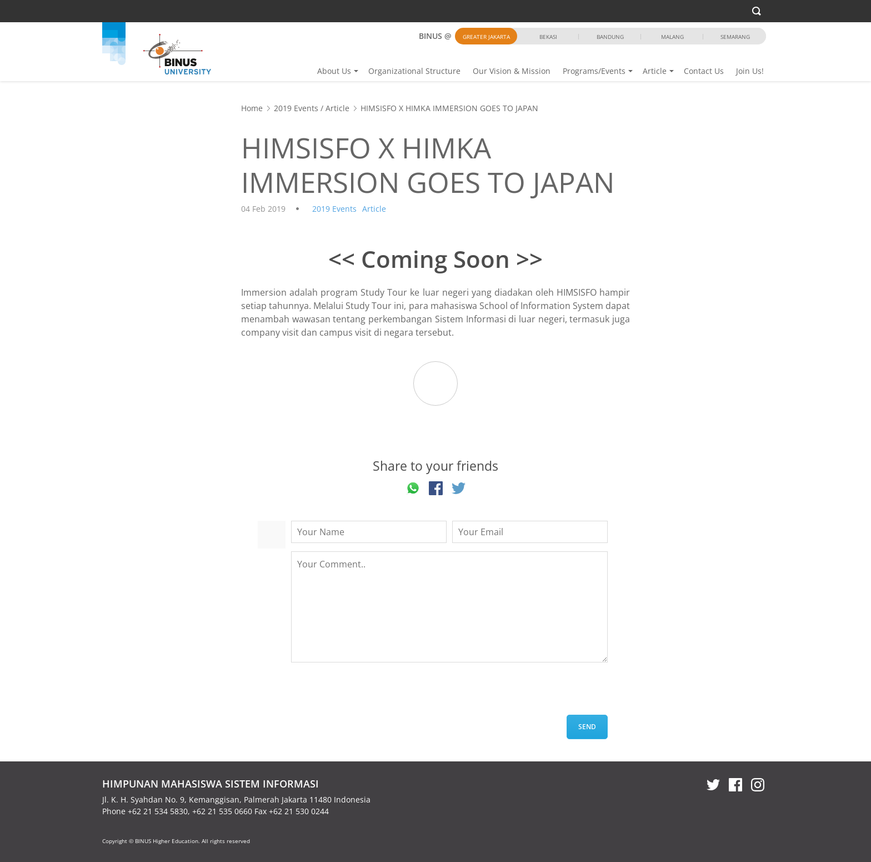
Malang (672, 36)
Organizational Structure (414, 71)
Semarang (735, 36)
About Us (334, 71)
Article (655, 71)
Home (252, 108)
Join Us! (750, 71)
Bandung (610, 36)
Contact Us (704, 71)
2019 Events (296, 108)
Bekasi (548, 36)
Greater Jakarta (486, 36)
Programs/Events (594, 71)
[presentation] (375, 693)
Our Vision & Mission (511, 71)
